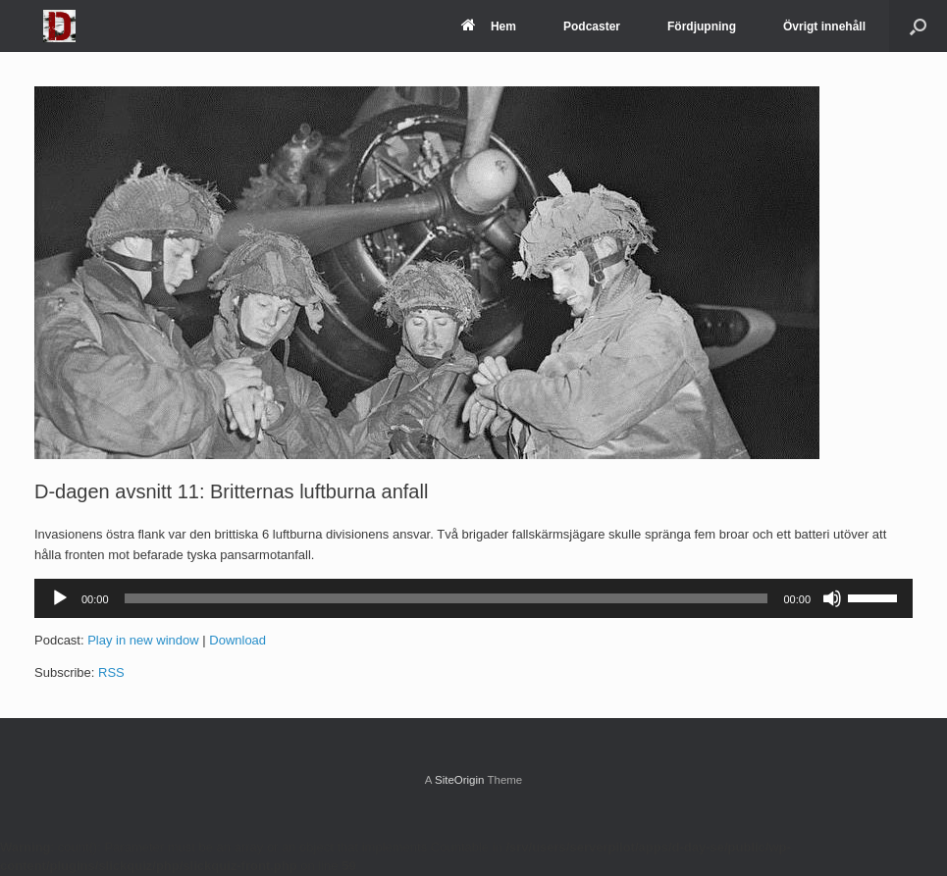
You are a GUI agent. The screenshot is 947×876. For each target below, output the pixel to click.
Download (237, 640)
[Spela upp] (60, 598)
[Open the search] (918, 26)
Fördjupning (701, 26)
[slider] (446, 598)
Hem (488, 26)
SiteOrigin (460, 780)
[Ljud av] (832, 598)
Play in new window (142, 640)
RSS (111, 672)
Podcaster (591, 26)
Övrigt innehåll (824, 26)
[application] (473, 598)
